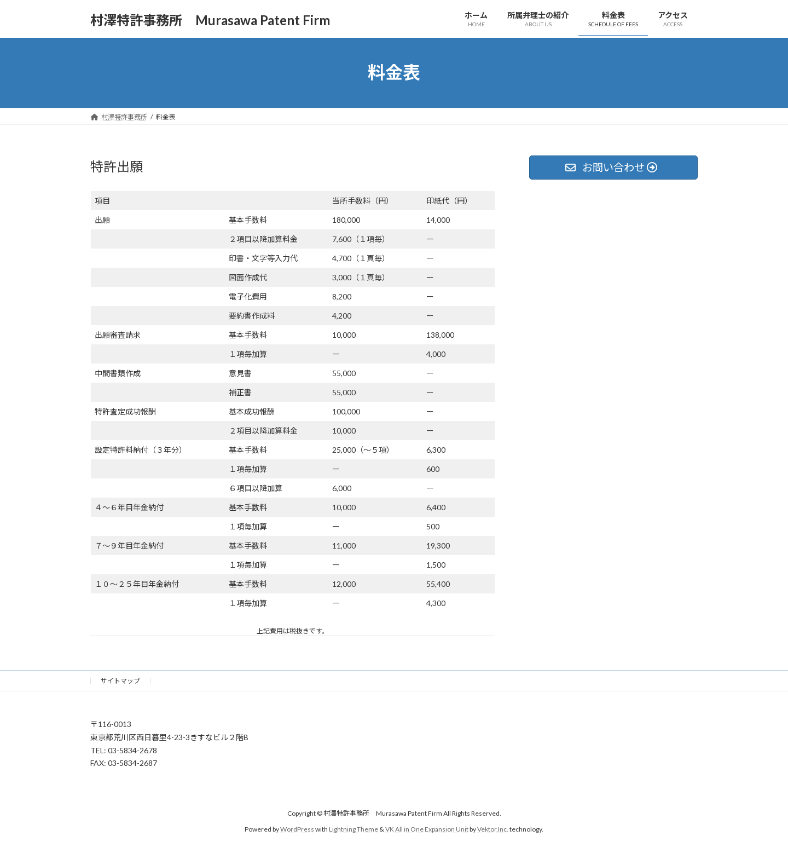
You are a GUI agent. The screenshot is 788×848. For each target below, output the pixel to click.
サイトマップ (120, 681)
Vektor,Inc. (492, 829)
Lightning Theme (353, 829)
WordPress (297, 829)
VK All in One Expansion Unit (426, 829)
